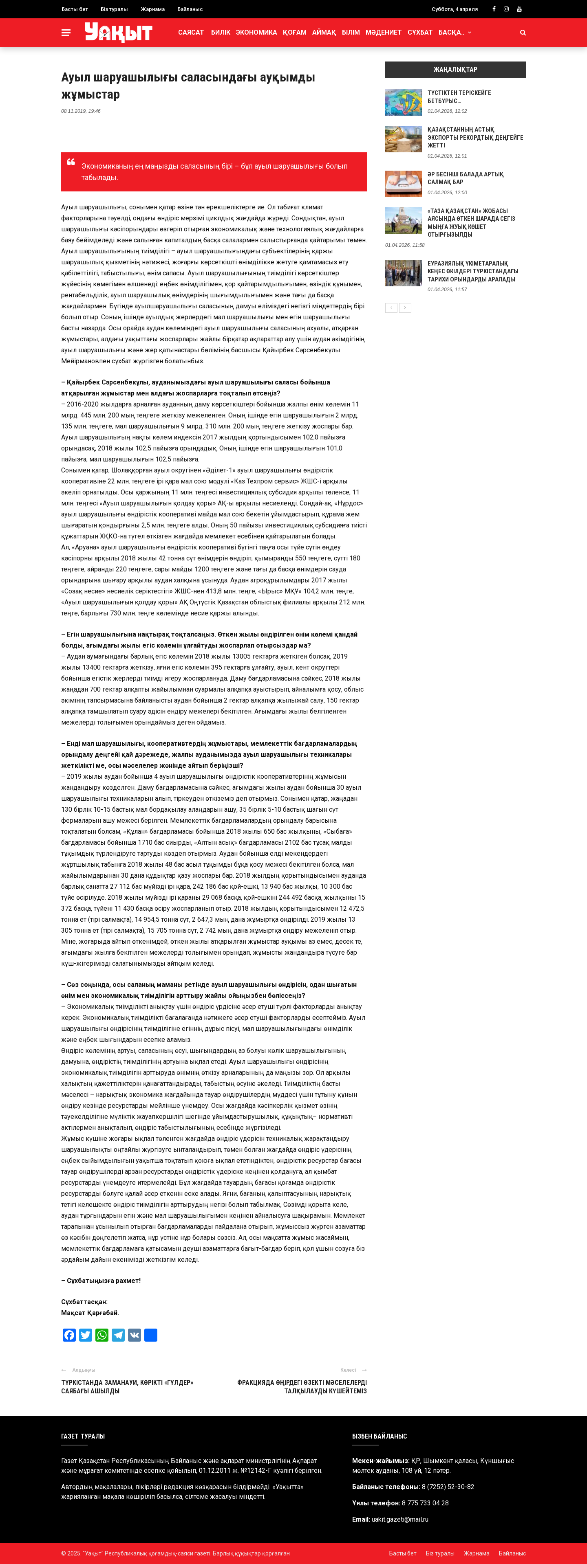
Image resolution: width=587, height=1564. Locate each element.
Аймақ (324, 32)
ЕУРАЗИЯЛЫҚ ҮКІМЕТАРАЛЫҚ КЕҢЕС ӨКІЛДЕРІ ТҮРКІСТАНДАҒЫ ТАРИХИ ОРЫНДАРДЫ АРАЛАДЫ (473, 271)
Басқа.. (451, 32)
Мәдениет (384, 32)
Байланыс (190, 9)
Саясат (191, 32)
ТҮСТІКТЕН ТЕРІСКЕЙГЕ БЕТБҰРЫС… (459, 97)
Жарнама (153, 9)
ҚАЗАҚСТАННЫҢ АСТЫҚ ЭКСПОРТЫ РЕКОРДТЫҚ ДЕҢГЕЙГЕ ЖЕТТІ (475, 137)
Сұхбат (420, 32)
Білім (351, 32)
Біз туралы (114, 9)
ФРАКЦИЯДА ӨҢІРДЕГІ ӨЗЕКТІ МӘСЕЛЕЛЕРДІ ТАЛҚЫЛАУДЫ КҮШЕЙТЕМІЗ (302, 1387)
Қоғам (295, 32)
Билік (220, 32)
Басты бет (75, 9)
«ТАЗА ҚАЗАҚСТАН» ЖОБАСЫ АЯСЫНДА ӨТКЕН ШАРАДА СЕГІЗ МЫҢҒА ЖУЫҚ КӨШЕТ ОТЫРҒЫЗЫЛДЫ (471, 223)
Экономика (256, 32)
